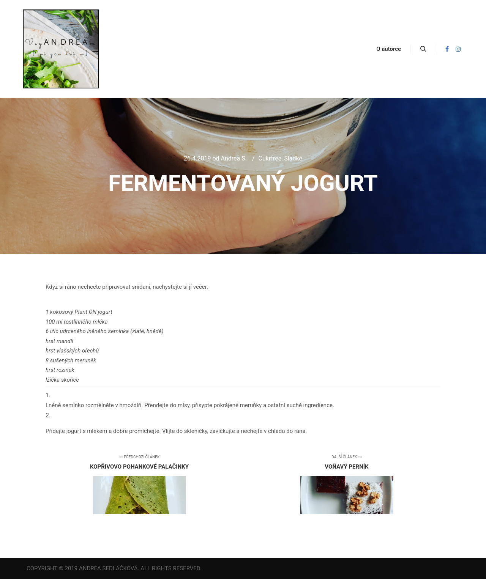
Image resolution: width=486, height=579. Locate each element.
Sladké (293, 158)
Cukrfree (270, 158)
